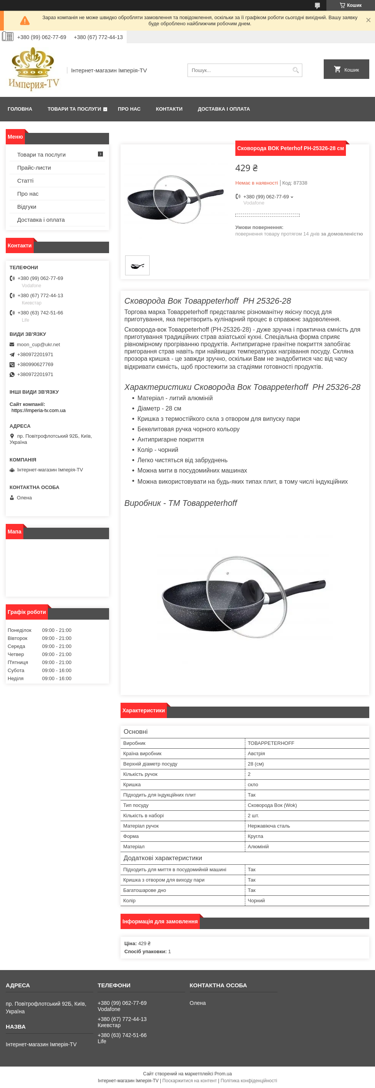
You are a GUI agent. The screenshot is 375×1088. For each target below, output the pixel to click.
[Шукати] (295, 70)
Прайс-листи (34, 167)
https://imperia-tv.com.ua (38, 410)
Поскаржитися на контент (189, 1080)
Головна (20, 109)
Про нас (129, 109)
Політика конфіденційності (249, 1080)
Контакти (169, 109)
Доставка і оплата (224, 109)
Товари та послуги (74, 109)
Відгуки (26, 206)
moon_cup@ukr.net (38, 344)
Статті (25, 180)
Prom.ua (223, 1074)
